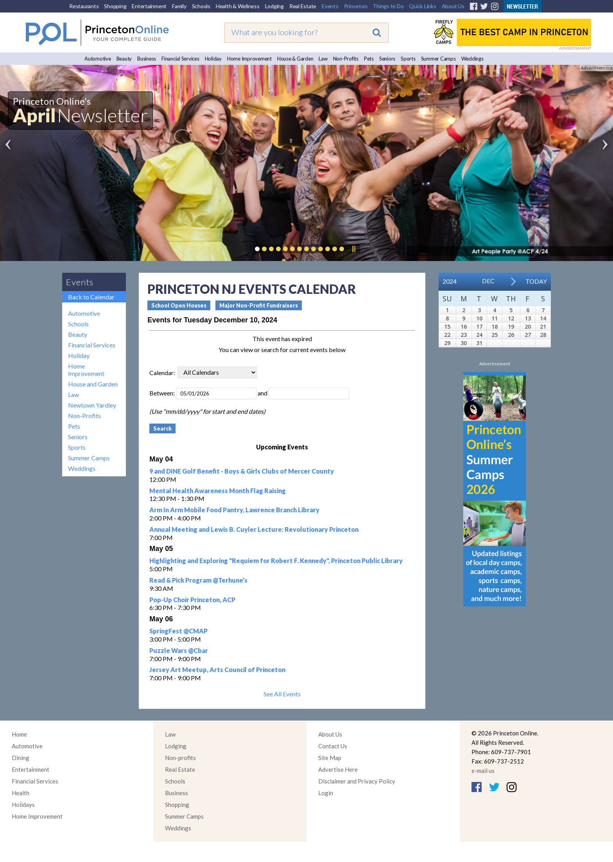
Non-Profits (345, 58)
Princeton (355, 6)
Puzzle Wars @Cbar (178, 650)
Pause (353, 248)
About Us (453, 6)
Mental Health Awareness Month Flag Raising (217, 490)
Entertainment (149, 6)
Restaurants (84, 6)
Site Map (329, 757)
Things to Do (388, 6)
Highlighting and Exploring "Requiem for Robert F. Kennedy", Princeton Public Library (276, 560)
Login (325, 792)
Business (146, 58)
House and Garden (93, 384)
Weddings (472, 58)
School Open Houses (178, 305)
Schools (201, 6)
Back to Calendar (91, 296)
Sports (408, 58)
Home (19, 734)
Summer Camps (438, 58)
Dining (20, 757)
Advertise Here (338, 769)
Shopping (115, 6)
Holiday (213, 58)
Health (20, 792)
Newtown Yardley (92, 405)
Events (330, 6)
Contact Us (332, 745)
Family (179, 6)
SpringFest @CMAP (178, 631)
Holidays (23, 804)
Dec (488, 280)
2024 (450, 281)
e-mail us (483, 770)
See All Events (282, 693)
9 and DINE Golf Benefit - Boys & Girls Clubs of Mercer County (241, 471)
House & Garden (295, 58)
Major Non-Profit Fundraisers (258, 305)
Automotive (97, 58)
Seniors (387, 58)
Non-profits (180, 757)
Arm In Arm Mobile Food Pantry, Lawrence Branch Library (234, 509)
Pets (369, 58)
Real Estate (302, 6)
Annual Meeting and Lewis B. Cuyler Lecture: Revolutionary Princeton (253, 529)
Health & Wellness (238, 6)
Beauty (124, 58)
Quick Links (422, 6)
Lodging (274, 6)
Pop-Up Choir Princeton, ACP (192, 599)
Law (323, 58)
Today (536, 281)
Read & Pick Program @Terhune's (198, 580)
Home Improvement (249, 58)
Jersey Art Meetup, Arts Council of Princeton (217, 669)
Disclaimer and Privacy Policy (356, 781)
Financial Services (180, 58)
